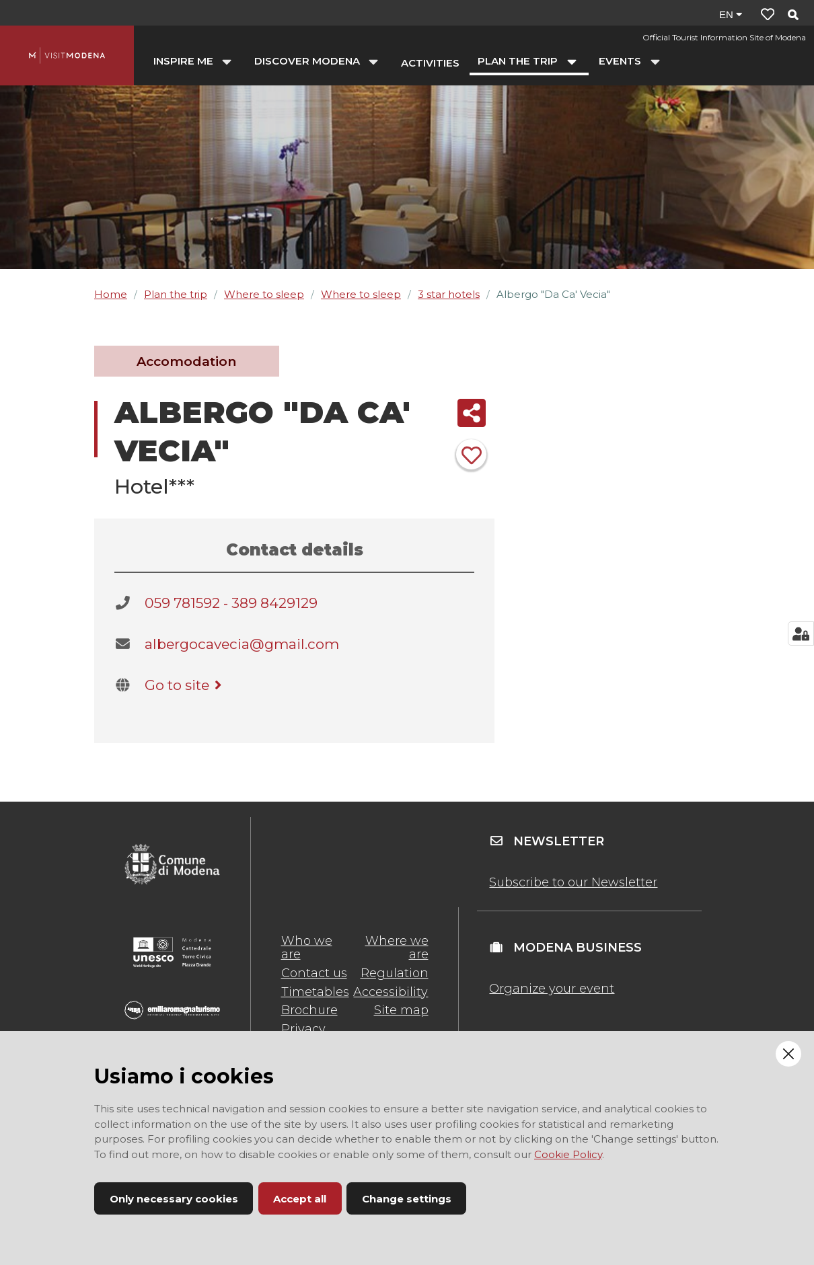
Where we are (397, 947)
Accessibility (390, 992)
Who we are (306, 947)
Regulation (395, 973)
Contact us (314, 973)
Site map (401, 1010)
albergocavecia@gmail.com (242, 644)
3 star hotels (449, 294)
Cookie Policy (568, 1154)
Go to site (185, 685)
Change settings (406, 1198)
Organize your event (551, 988)
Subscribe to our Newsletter (573, 882)
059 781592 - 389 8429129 (231, 603)
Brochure (309, 1010)
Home (110, 294)
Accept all (299, 1198)
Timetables (315, 992)
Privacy (303, 1029)
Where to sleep (264, 294)
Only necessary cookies (174, 1198)
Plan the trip (175, 294)
